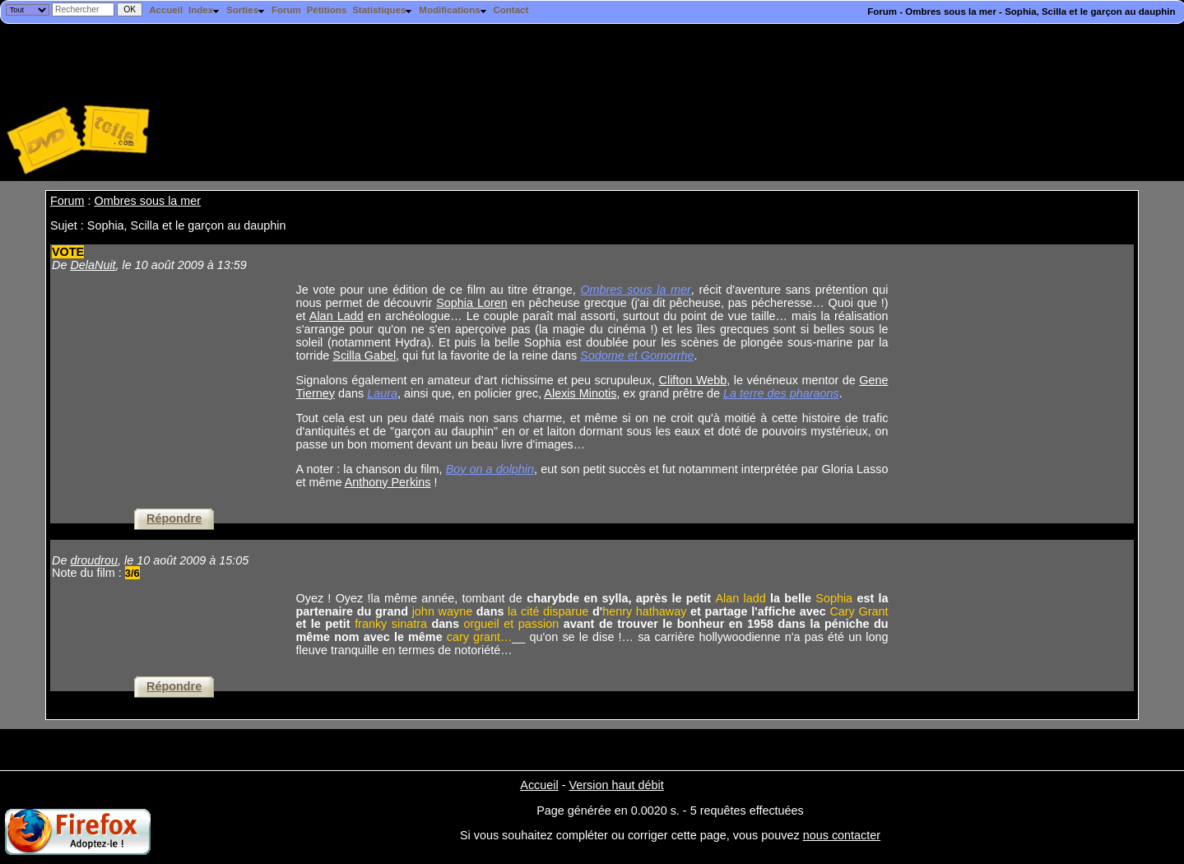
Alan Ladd (336, 316)
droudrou (94, 560)
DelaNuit (92, 265)
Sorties (246, 10)
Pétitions (327, 10)
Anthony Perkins (388, 482)
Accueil (166, 10)
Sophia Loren (472, 302)
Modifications (453, 10)
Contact (510, 10)
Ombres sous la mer (148, 200)
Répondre (174, 518)
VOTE (68, 251)
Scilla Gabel (364, 355)
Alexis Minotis (580, 393)
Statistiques (382, 10)
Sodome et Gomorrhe (637, 355)
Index (204, 10)
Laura (382, 393)
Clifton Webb (693, 380)
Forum (286, 10)
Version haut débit (616, 785)
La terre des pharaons (781, 393)
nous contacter (841, 835)
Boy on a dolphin (490, 469)
